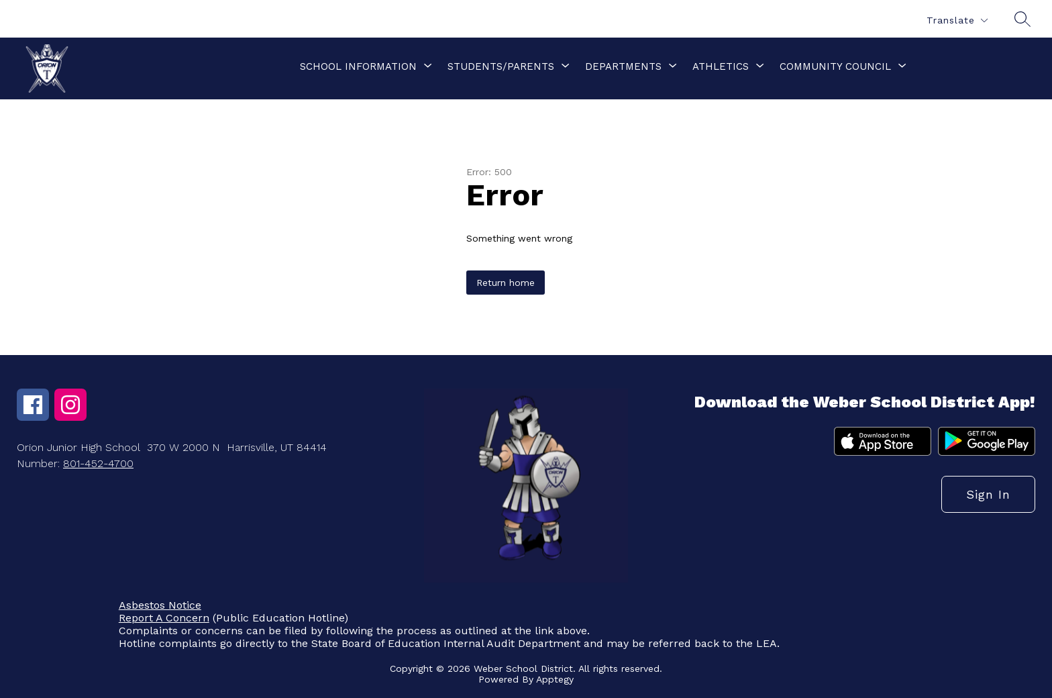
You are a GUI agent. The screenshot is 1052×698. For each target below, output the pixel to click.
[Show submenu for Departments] (623, 66)
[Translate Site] (956, 20)
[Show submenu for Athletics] (720, 66)
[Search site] (1022, 19)
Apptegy (555, 679)
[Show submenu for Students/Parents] (501, 66)
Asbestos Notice (160, 605)
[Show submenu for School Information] (358, 66)
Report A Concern (164, 617)
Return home (505, 282)
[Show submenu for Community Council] (835, 66)
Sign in (988, 494)
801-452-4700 (98, 463)
